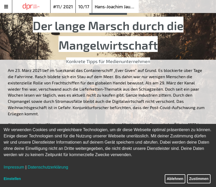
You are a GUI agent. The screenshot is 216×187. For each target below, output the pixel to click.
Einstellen (12, 179)
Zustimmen (199, 179)
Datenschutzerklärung (48, 167)
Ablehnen (175, 179)
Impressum (14, 167)
